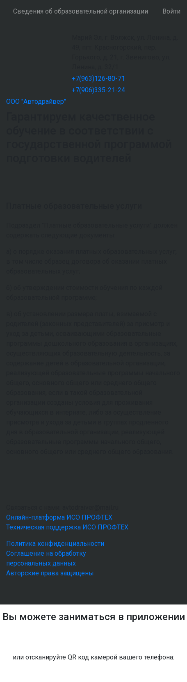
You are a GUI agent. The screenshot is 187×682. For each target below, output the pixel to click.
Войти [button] (171, 11)
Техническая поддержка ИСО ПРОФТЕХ (67, 527)
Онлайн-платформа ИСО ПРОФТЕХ (59, 517)
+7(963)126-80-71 (98, 78)
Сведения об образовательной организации (80, 11)
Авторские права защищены (50, 573)
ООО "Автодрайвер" (36, 101)
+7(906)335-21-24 (98, 90)
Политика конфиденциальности (55, 543)
